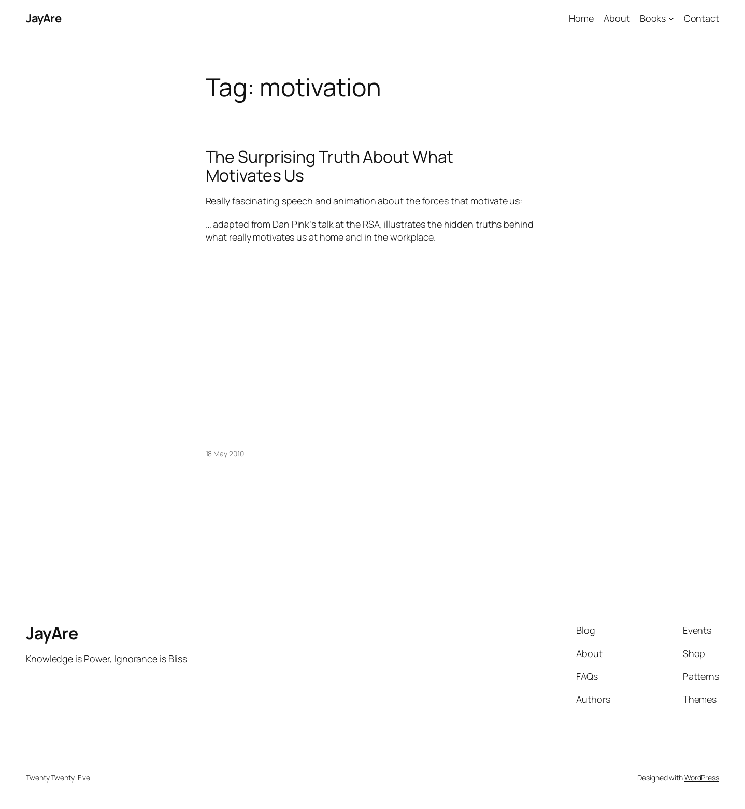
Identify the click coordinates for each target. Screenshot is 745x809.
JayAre (43, 18)
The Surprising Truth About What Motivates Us (330, 166)
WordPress (701, 778)
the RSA (362, 224)
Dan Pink (291, 224)
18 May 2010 (225, 453)
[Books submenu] (671, 18)
